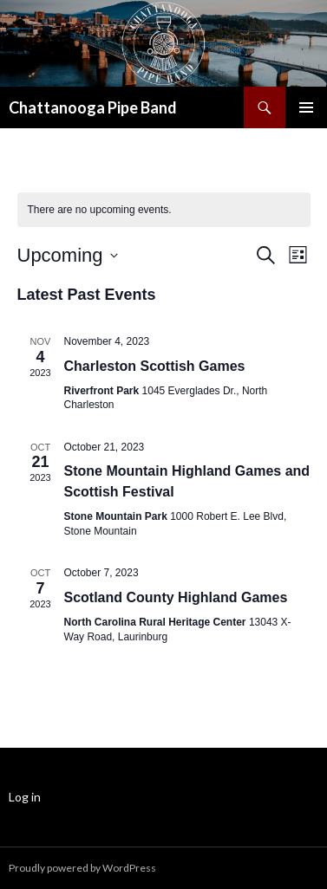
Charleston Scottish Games (154, 366)
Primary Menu (306, 107)
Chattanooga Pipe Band (93, 107)
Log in (25, 796)
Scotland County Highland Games (176, 597)
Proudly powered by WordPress (82, 867)
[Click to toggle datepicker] (67, 255)
